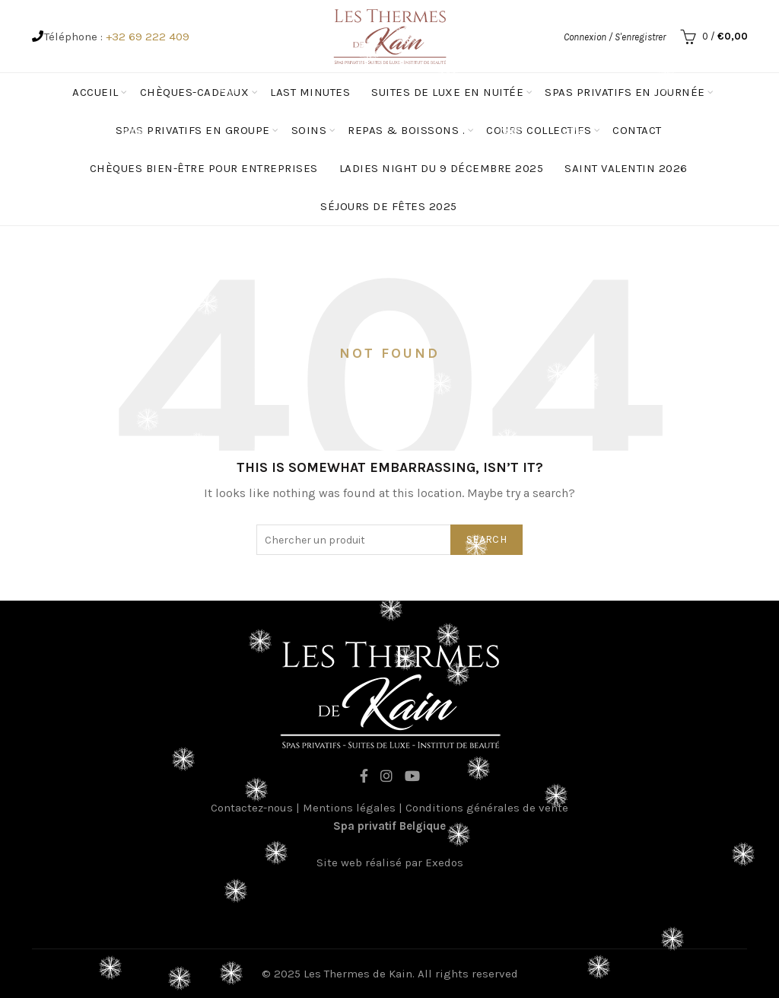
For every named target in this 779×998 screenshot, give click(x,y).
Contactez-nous (252, 808)
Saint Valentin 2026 (626, 168)
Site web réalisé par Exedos (389, 862)
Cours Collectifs (538, 130)
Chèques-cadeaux (195, 92)
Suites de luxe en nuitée (447, 92)
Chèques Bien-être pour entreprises (204, 168)
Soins (309, 130)
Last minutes (310, 92)
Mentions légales (349, 808)
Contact (637, 130)
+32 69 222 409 (147, 36)
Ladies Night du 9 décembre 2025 (441, 168)
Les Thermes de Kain (358, 973)
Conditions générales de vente (486, 808)
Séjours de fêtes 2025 (388, 206)
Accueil (95, 92)
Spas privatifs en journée (625, 92)
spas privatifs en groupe (193, 130)
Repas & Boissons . (406, 130)
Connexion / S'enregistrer (615, 37)
